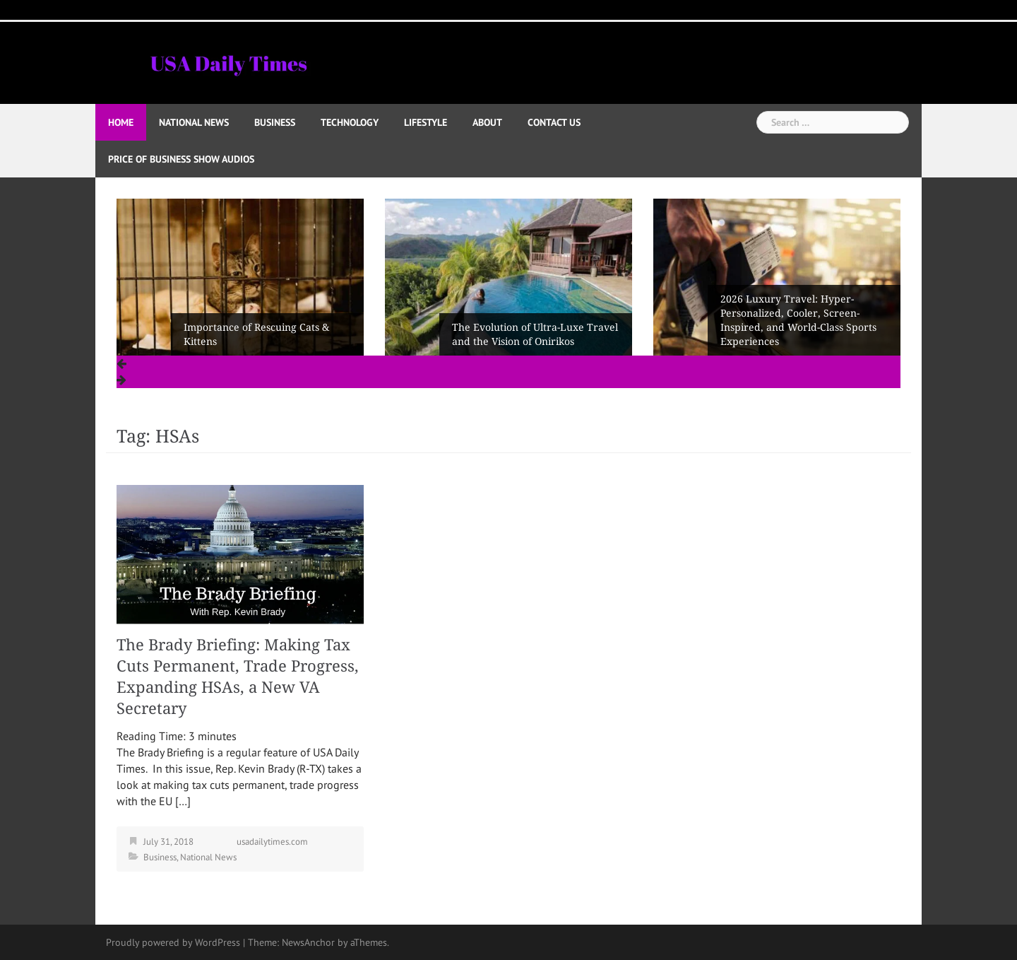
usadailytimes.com (272, 842)
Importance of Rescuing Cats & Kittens (256, 334)
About (487, 122)
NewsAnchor (308, 942)
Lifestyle (425, 122)
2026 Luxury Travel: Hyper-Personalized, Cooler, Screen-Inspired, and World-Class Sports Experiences (798, 320)
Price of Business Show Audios (181, 159)
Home (120, 122)
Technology (350, 122)
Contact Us (554, 122)
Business (274, 122)
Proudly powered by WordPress (173, 942)
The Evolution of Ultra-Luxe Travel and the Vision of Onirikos (535, 334)
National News (194, 122)
